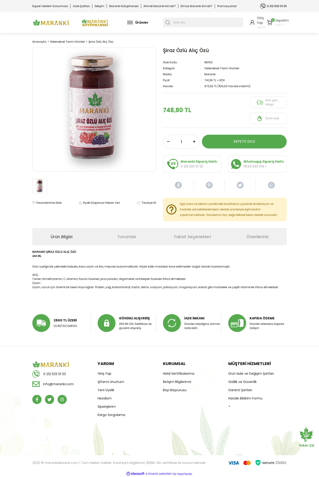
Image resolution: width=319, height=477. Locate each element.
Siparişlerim (107, 406)
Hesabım (105, 398)
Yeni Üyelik (106, 390)
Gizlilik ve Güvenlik (242, 381)
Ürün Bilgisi (61, 237)
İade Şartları (81, 6)
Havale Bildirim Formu (245, 398)
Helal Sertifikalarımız (179, 373)
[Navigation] (137, 22)
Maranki (210, 74)
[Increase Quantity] (194, 141)
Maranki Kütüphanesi (124, 6)
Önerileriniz (257, 237)
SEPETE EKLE (244, 141)
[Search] (203, 22)
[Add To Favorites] (47, 203)
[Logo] (51, 22)
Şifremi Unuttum (111, 381)
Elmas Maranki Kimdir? (196, 6)
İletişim (99, 6)
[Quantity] (181, 141)
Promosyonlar (227, 6)
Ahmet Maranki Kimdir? (159, 6)
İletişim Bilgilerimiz (177, 381)
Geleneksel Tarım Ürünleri (221, 68)
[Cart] (277, 22)
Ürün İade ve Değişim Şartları (251, 373)
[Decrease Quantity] (168, 141)
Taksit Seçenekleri (192, 237)
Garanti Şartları (240, 390)
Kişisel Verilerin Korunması (50, 6)
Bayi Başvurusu (175, 390)
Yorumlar (127, 237)
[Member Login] (258, 22)
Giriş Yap (104, 373)
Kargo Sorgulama (111, 415)
